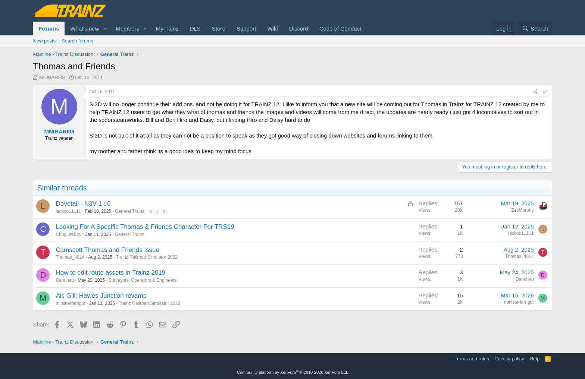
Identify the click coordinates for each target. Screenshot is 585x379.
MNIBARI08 (52, 77)
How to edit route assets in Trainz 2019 (110, 272)
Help (534, 358)
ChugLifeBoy (68, 234)
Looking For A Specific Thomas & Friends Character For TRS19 (145, 226)
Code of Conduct (340, 28)
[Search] (535, 28)
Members (127, 28)
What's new (84, 28)
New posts (44, 41)
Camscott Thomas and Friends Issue (107, 249)
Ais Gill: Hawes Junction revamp (101, 295)
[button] (105, 28)
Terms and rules (471, 358)
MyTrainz (167, 28)
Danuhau (65, 280)
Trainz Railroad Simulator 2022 (147, 257)
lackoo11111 (68, 211)
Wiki (272, 28)
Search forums (77, 41)
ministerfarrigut (70, 303)
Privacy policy (509, 358)
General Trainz (129, 211)
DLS (195, 28)
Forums (48, 28)
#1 (545, 91)
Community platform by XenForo (292, 372)
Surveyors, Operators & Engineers (143, 280)
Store (218, 28)
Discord (298, 28)
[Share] (535, 92)
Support (246, 28)
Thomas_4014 (70, 257)
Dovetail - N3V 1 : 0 (83, 203)
